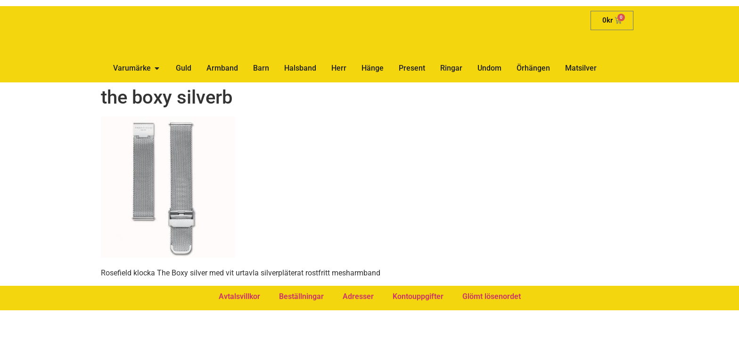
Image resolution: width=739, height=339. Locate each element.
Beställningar (301, 296)
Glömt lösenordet (491, 296)
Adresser (358, 296)
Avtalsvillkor (239, 296)
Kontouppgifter (418, 296)
